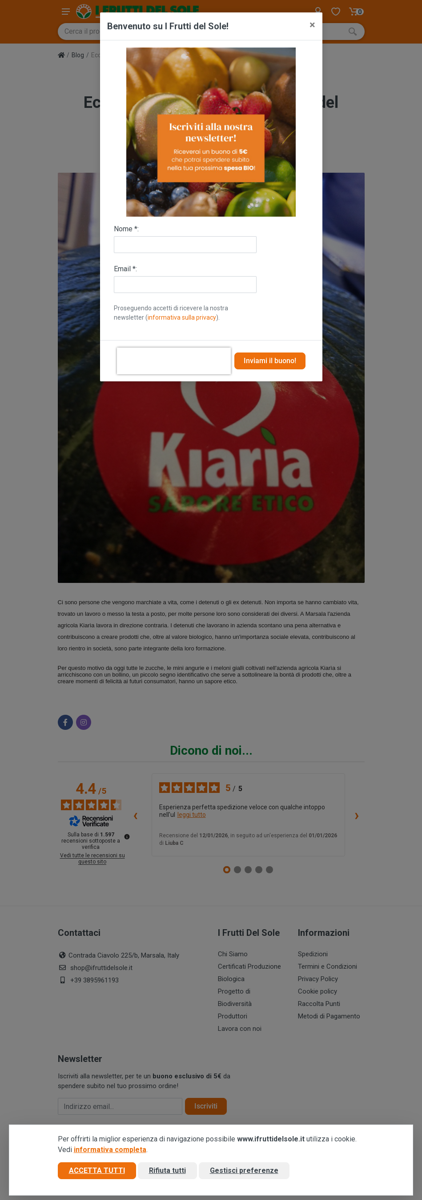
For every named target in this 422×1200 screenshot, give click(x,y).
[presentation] (174, 361)
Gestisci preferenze (244, 1170)
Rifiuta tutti (167, 1170)
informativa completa (110, 1149)
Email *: (125, 269)
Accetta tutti (97, 1170)
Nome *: (126, 229)
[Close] (312, 24)
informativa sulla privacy (182, 317)
